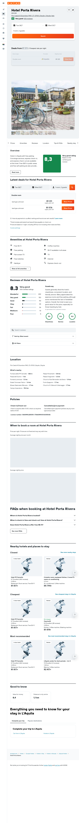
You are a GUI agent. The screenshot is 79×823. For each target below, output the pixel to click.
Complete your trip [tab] (18, 721)
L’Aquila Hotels (63, 753)
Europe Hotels (30, 753)
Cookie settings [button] (15, 228)
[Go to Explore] (3, 24)
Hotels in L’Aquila (49, 733)
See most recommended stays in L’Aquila (62, 636)
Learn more (58, 218)
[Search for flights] (3, 9)
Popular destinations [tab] (35, 721)
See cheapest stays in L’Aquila (65, 594)
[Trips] (3, 39)
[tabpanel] (43, 731)
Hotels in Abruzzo (51, 753)
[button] (3, 3)
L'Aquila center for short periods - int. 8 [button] (57, 661)
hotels (46, 765)
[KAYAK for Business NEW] (3, 33)
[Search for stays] (3, 14)
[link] (49, 201)
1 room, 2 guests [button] (19, 31)
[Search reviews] (45, 330)
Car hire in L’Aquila (19, 733)
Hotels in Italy (40, 753)
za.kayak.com (13, 753)
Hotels (22, 753)
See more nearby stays (68, 552)
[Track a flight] (3, 28)
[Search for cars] (3, 18)
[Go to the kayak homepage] (13, 3)
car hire (57, 765)
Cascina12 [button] (47, 621)
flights (50, 765)
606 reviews (28, 19)
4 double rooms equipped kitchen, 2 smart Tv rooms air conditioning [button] (59, 578)
